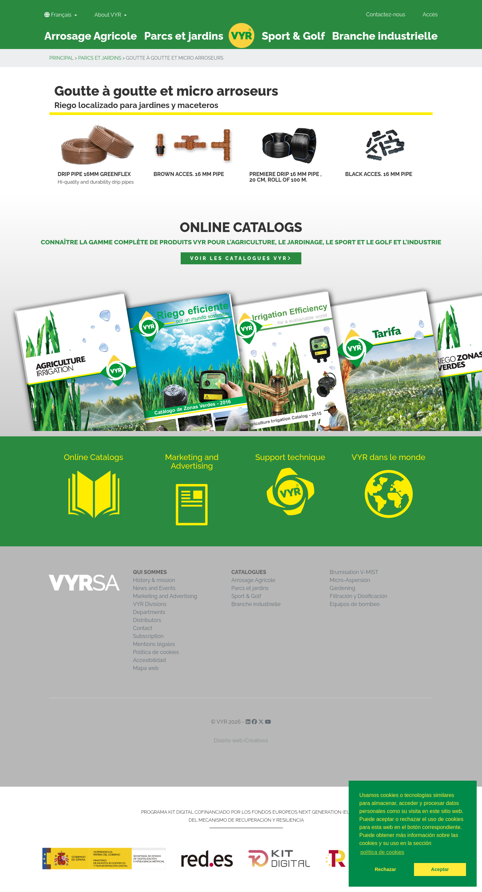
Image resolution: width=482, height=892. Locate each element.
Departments (149, 612)
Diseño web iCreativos (241, 740)
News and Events (154, 588)
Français (58, 15)
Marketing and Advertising (165, 596)
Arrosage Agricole (253, 580)
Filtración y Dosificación (358, 596)
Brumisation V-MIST (354, 572)
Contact (142, 628)
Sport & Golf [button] (293, 36)
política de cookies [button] (382, 852)
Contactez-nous (385, 14)
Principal (61, 58)
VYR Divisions (150, 604)
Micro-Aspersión (350, 580)
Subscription (148, 636)
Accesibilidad (149, 660)
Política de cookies (156, 652)
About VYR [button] (108, 15)
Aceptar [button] (440, 869)
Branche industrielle (256, 604)
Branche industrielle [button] (385, 36)
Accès (430, 14)
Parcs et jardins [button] (184, 36)
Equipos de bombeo (355, 604)
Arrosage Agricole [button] (90, 36)
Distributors (147, 620)
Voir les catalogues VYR (241, 258)
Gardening (342, 588)
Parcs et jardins (100, 58)
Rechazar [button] (385, 869)
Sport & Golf (246, 596)
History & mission (154, 580)
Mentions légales (154, 644)
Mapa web (146, 668)
